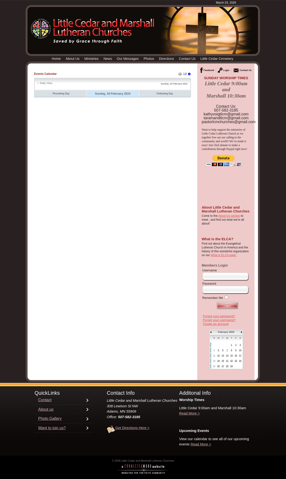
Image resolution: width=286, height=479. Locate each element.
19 (218, 360)
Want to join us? (52, 428)
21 (227, 360)
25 (214, 366)
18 (214, 360)
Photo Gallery (50, 418)
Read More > (189, 413)
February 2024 (226, 332)
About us (45, 409)
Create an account (216, 324)
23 (236, 360)
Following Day (165, 93)
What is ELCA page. (223, 255)
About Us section (229, 216)
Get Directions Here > (132, 428)
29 (231, 366)
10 (240, 350)
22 (231, 360)
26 (218, 366)
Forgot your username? (219, 320)
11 (214, 355)
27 (223, 366)
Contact (44, 400)
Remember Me (212, 298)
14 (227, 355)
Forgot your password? (219, 316)
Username (209, 270)
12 (218, 355)
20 (223, 360)
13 (223, 355)
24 (240, 360)
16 (236, 355)
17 (240, 355)
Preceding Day (61, 93)
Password (209, 283)
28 (227, 366)
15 (231, 355)
